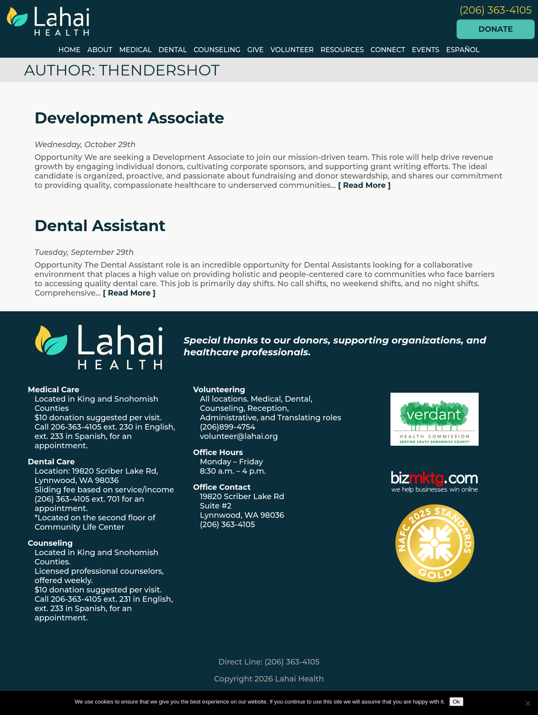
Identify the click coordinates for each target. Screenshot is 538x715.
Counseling (217, 50)
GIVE (255, 50)
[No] (527, 703)
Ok (456, 701)
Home (70, 50)
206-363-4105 (76, 427)
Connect (388, 50)
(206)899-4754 (228, 427)
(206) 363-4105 (496, 10)
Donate (496, 29)
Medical (135, 50)
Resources (342, 50)
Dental (173, 50)
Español (462, 50)
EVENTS (426, 50)
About (99, 50)
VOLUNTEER (292, 50)
